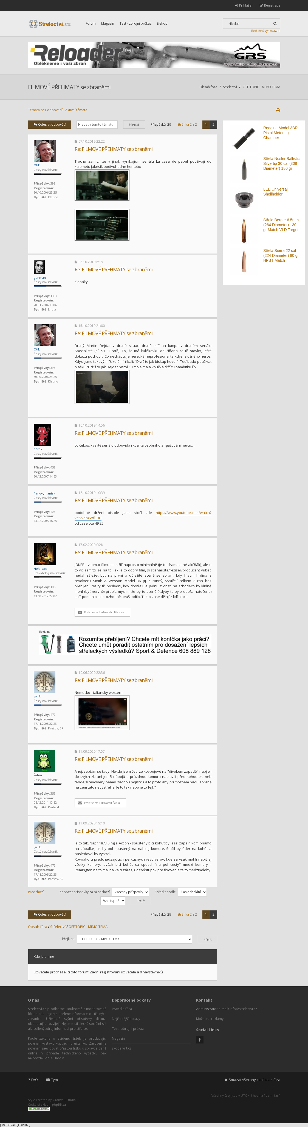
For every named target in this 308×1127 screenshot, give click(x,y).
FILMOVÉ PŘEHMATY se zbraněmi (69, 87)
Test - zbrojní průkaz (135, 23)
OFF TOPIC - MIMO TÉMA (261, 87)
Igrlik (37, 696)
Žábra (38, 775)
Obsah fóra (208, 87)
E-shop (162, 23)
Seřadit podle (181, 892)
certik (38, 449)
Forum (91, 23)
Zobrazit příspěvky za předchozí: (104, 892)
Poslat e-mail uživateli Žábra (99, 803)
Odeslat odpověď (49, 124)
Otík (37, 165)
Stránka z (187, 124)
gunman (40, 277)
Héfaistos (40, 569)
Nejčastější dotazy (126, 1018)
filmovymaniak (44, 493)
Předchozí (36, 892)
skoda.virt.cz (121, 1048)
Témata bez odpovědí (45, 110)
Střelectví (230, 87)
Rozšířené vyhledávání (265, 31)
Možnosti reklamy (210, 1018)
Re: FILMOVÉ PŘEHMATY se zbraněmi (113, 149)
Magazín (107, 23)
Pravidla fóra (122, 1009)
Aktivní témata (76, 110)
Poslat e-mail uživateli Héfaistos (101, 612)
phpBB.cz (59, 1104)
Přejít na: (68, 938)
